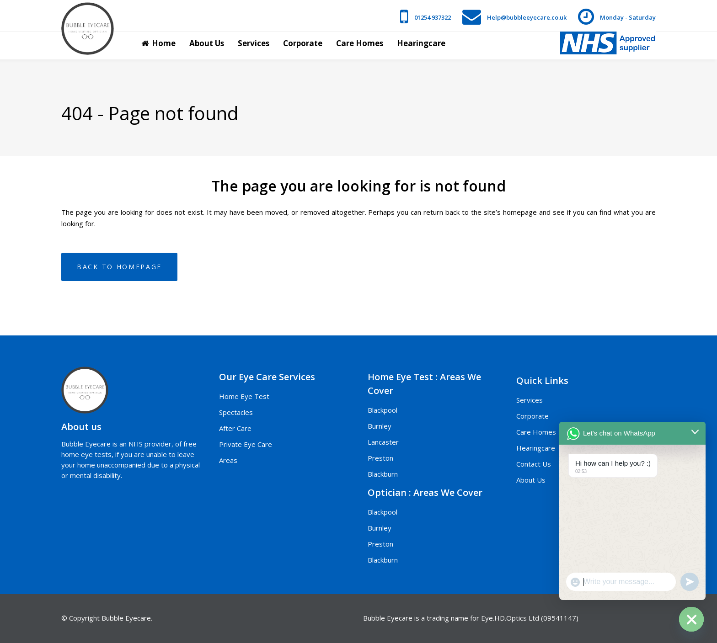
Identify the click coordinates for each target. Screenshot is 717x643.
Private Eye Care (245, 444)
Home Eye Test (244, 396)
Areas (228, 460)
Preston (380, 457)
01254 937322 (432, 17)
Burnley (379, 425)
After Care (235, 428)
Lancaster (383, 441)
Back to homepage (119, 266)
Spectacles (236, 412)
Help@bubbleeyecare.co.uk (527, 17)
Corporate (532, 415)
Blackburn (383, 473)
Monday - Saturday (628, 17)
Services (529, 399)
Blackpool (382, 409)
